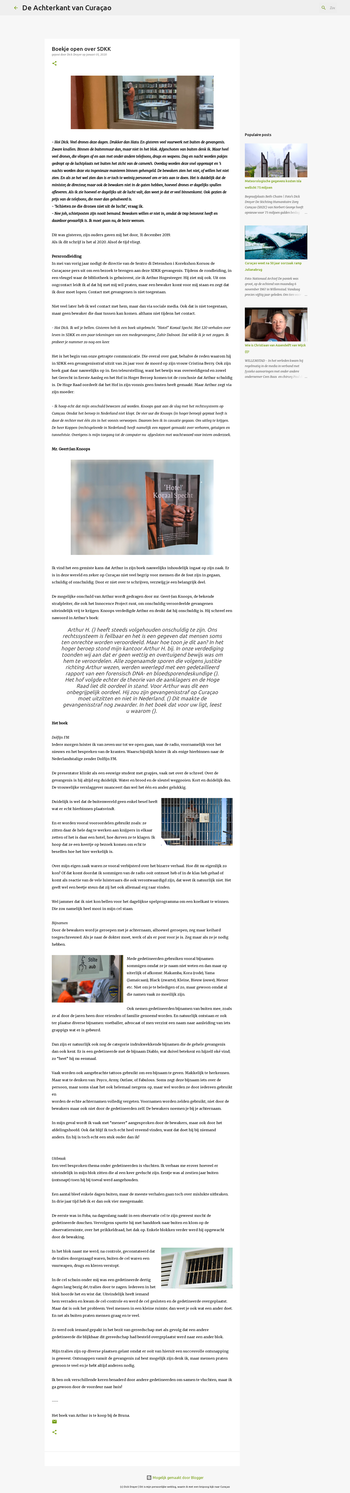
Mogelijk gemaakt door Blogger (175, 1478)
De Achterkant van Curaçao (67, 8)
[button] (54, 64)
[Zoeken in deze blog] (313, 7)
